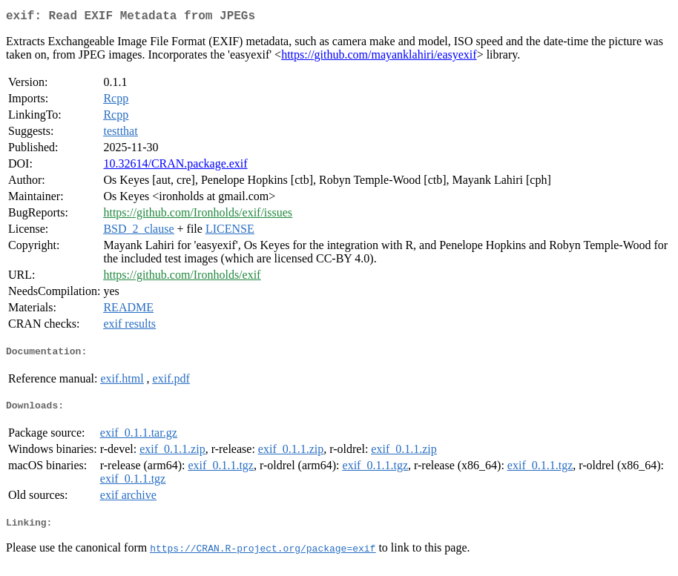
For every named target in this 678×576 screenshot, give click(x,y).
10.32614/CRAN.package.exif (175, 166)
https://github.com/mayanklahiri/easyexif (379, 57)
